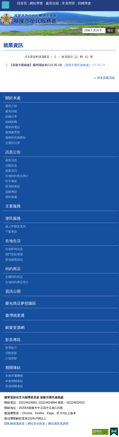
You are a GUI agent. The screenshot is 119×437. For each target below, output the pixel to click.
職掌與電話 (12, 127)
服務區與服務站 (15, 137)
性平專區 (11, 181)
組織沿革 (11, 116)
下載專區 (11, 231)
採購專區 (11, 191)
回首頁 (22, 3)
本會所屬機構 (14, 375)
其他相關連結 (14, 386)
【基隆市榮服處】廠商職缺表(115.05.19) (35, 65)
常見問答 (68, 3)
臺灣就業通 (14, 315)
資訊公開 (13, 291)
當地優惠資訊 (14, 259)
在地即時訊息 (14, 249)
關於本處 (13, 98)
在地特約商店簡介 (17, 175)
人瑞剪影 (11, 358)
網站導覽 (36, 3)
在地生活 (13, 241)
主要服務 (13, 206)
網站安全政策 (36, 423)
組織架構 (11, 121)
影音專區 (13, 340)
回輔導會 (84, 3)
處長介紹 (11, 105)
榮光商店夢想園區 (20, 303)
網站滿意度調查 (58, 423)
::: (4, 96)
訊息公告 (13, 152)
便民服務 (13, 218)
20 (76, 56)
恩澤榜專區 (12, 186)
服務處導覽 (12, 132)
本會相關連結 (14, 381)
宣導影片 (11, 347)
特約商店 (13, 269)
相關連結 (13, 367)
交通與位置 (12, 142)
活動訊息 (11, 165)
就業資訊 (11, 170)
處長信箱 (52, 3)
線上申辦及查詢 (15, 226)
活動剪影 (11, 353)
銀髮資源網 (14, 327)
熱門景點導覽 (14, 254)
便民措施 (11, 196)
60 (86, 56)
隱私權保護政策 (14, 423)
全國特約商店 (14, 276)
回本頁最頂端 (106, 77)
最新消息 (11, 160)
